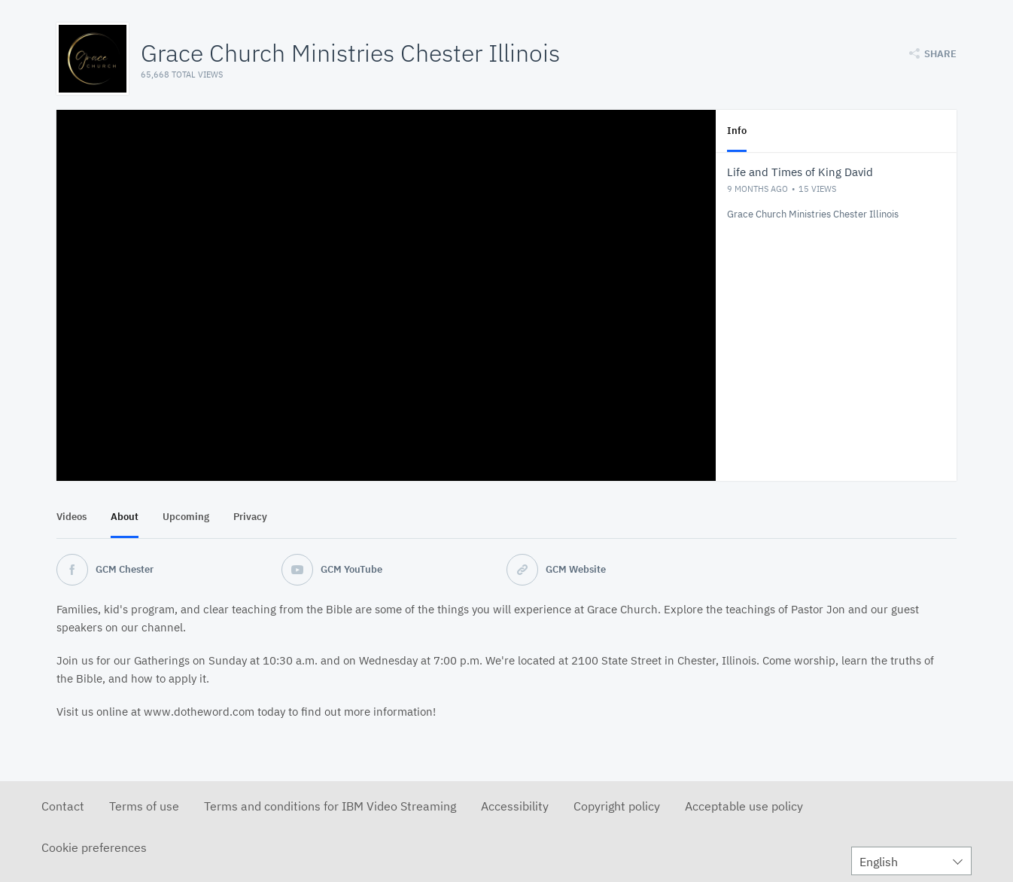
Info (737, 130)
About (124, 516)
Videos (71, 516)
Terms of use (144, 806)
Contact (62, 806)
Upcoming (186, 516)
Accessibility (515, 806)
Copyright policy (616, 806)
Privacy (250, 516)
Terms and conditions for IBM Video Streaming (330, 806)
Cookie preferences (94, 847)
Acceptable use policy (744, 806)
